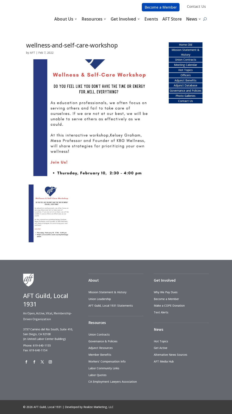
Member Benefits (99, 355)
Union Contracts (185, 59)
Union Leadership (99, 299)
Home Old (185, 45)
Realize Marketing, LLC (98, 407)
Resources (92, 19)
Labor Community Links (103, 368)
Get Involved (123, 19)
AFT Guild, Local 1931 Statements (110, 305)
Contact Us (196, 6)
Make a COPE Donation (169, 305)
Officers (186, 75)
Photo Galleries (185, 96)
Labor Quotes (97, 375)
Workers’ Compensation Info (107, 361)
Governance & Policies (102, 341)
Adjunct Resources (100, 348)
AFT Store (172, 19)
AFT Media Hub (164, 361)
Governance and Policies (185, 90)
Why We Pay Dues (166, 292)
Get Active (160, 348)
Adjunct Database (185, 85)
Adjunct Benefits (185, 80)
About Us (63, 19)
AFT (32, 52)
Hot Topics (185, 70)
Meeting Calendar (185, 65)
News (191, 19)
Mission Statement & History (107, 292)
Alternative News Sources (170, 355)
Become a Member (161, 7)
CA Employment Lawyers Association (112, 381)
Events (151, 19)
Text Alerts (161, 312)
